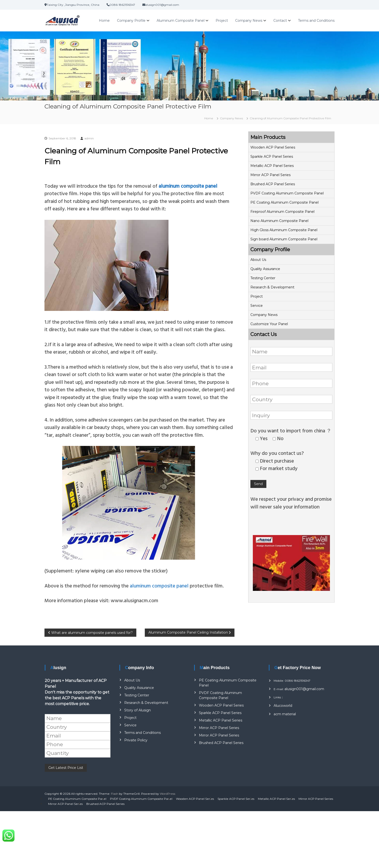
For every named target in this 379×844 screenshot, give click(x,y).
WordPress (167, 793)
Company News (248, 20)
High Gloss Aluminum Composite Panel (283, 230)
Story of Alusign (137, 710)
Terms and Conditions (316, 20)
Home (104, 20)
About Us (258, 259)
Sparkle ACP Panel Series (271, 156)
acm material (285, 714)
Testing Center (262, 278)
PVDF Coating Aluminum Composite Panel (287, 193)
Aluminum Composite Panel (180, 20)
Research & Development (272, 287)
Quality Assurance (265, 269)
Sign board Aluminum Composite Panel (283, 239)
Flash (114, 793)
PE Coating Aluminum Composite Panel (284, 202)
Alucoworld (283, 705)
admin (89, 138)
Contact (280, 20)
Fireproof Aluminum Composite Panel (282, 211)
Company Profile (131, 20)
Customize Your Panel (269, 324)
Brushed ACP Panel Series (272, 184)
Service (256, 305)
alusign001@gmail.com (304, 689)
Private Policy (135, 740)
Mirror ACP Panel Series (270, 175)
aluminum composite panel (159, 585)
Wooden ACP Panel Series (272, 147)
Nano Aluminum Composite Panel (279, 221)
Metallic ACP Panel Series (272, 166)
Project (222, 20)
